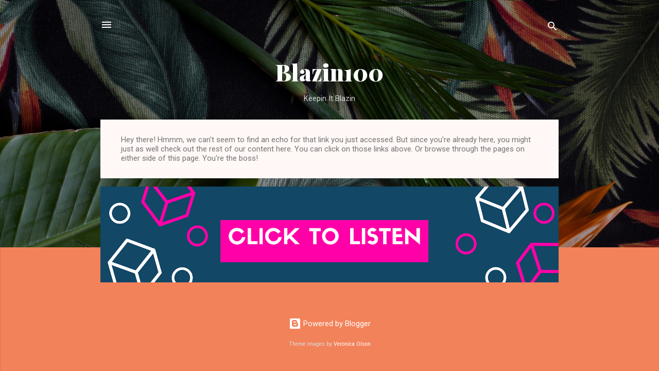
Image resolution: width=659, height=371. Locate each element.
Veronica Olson (352, 344)
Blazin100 (329, 72)
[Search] (552, 28)
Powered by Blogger (330, 323)
